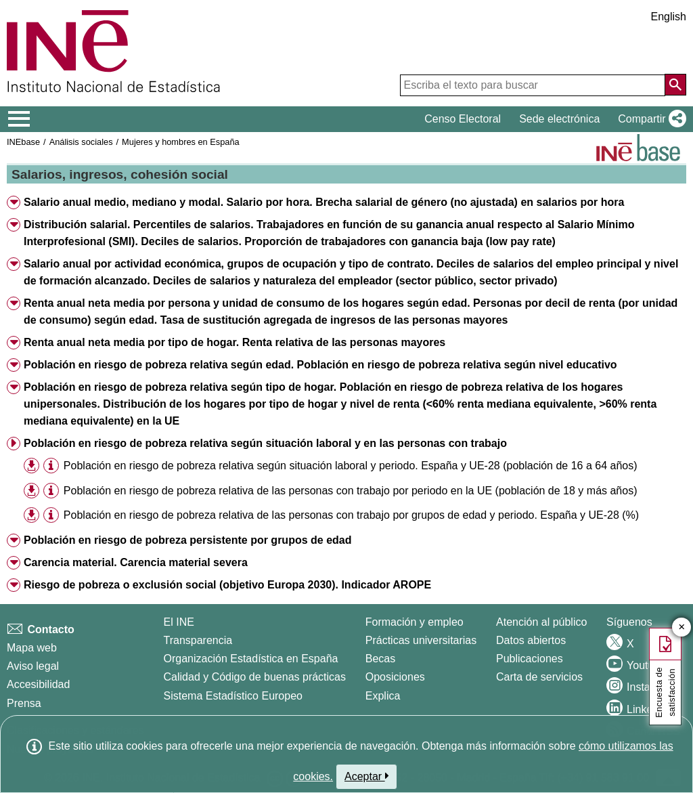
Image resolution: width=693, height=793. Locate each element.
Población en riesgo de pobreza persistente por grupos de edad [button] (188, 540)
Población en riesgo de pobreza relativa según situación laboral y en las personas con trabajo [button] (265, 443)
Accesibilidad (38, 684)
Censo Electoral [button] (462, 119)
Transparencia (198, 640)
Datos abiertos (531, 640)
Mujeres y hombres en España (181, 142)
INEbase (23, 142)
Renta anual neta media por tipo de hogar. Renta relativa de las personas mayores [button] (234, 342)
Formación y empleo (414, 622)
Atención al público (541, 622)
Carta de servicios (539, 677)
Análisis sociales (81, 142)
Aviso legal (33, 666)
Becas (380, 658)
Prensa (24, 703)
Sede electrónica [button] (559, 119)
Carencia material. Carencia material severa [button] (136, 562)
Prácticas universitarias (421, 640)
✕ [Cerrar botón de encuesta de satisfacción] (682, 627)
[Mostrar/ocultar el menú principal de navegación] (19, 119)
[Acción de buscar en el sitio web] (675, 84)
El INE (179, 622)
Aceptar (366, 776)
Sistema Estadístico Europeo (233, 696)
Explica (383, 696)
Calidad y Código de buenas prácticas (255, 677)
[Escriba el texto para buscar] (532, 85)
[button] (649, 119)
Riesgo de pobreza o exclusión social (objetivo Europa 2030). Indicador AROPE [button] (227, 585)
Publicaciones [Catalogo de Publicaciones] (529, 658)
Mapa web (32, 647)
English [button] (668, 16)
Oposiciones (395, 677)
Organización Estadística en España (251, 658)
